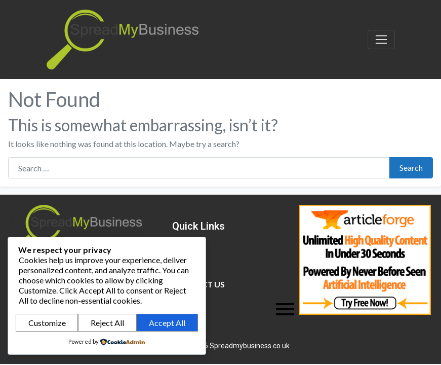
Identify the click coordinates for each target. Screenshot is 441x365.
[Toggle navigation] (381, 39)
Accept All (167, 322)
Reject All (107, 322)
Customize (47, 322)
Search (411, 167)
